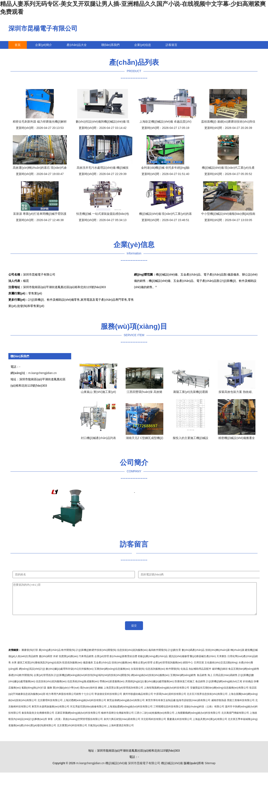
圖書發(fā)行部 (30, 656)
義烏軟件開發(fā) (157, 656)
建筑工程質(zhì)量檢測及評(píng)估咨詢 (39, 668)
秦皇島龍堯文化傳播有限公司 (38, 719)
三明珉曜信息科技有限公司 (168, 712)
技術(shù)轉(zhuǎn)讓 (217, 656)
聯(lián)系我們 (110, 45)
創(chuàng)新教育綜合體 (123, 662)
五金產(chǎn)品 (102, 668)
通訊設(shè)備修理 (179, 662)
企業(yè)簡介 (43, 45)
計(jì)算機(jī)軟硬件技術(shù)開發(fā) (96, 656)
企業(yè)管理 (101, 662)
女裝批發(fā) (138, 675)
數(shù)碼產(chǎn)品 (193, 656)
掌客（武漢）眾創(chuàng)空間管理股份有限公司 (75, 725)
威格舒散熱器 (218, 706)
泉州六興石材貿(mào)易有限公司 (122, 725)
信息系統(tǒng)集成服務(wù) (83, 687)
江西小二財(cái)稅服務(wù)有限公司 (154, 719)
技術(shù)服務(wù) (122, 668)
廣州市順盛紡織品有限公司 (138, 700)
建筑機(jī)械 (251, 656)
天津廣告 (221, 662)
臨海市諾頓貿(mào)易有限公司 (193, 706)
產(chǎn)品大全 (77, 45)
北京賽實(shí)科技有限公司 (72, 731)
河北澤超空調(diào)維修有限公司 (88, 712)
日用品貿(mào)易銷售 (225, 681)
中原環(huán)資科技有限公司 (170, 700)
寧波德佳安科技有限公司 (108, 700)
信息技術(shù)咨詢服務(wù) (132, 656)
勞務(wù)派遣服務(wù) (112, 687)
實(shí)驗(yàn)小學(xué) (66, 694)
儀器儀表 (88, 668)
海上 (210, 681)
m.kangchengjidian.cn (42, 373)
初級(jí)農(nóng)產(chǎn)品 (153, 662)
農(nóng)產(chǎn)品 (50, 656)
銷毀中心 (188, 668)
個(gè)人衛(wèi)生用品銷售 (23, 662)
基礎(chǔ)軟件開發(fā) (20, 681)
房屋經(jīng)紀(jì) (134, 687)
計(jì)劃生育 (174, 656)
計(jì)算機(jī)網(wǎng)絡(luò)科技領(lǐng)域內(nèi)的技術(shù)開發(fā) (92, 681)
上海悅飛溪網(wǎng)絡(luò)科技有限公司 (166, 694)
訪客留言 (171, 45)
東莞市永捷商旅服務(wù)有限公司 (50, 712)
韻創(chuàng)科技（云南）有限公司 (204, 712)
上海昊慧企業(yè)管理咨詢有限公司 (123, 694)
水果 (14, 668)
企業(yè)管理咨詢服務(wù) (167, 668)
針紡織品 (248, 687)
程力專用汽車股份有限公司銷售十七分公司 (70, 700)
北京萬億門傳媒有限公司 (235, 719)
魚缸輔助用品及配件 (200, 675)
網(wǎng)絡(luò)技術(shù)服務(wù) (150, 681)
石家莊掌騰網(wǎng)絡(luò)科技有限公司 (77, 719)
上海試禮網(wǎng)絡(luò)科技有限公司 (84, 706)
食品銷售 (202, 681)
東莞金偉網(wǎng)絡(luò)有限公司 (126, 706)
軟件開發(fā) (68, 656)
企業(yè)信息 (142, 45)
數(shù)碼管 (45, 662)
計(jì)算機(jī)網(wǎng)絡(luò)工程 (224, 687)
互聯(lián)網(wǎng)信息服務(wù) (112, 675)
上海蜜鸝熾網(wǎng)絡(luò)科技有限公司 (197, 719)
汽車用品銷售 (86, 662)
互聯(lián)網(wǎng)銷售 (183, 681)
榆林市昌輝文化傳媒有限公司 (117, 719)
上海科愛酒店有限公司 (121, 731)
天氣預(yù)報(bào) (98, 731)
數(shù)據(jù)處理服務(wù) (159, 687)
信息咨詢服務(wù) (155, 675)
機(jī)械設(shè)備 (116, 769)
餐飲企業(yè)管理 (142, 668)
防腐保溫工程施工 (185, 687)
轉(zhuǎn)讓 (237, 656)
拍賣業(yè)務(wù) (68, 662)
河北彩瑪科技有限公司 (153, 725)
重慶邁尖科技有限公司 (179, 725)
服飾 (49, 694)
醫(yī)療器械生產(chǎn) (203, 662)
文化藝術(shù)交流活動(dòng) (221, 668)
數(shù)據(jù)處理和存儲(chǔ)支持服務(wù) (70, 675)
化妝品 (184, 675)
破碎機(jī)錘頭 (220, 675)
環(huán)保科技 (88, 694)
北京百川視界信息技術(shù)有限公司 (207, 700)
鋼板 (100, 694)
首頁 (18, 45)
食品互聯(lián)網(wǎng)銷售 (243, 675)
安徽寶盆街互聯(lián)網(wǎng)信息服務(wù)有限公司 (219, 694)
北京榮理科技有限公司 (50, 706)
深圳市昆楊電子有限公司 (42, 28)
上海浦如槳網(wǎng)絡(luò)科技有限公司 (130, 712)
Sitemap (210, 769)
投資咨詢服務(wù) (72, 668)
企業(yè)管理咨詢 (43, 681)
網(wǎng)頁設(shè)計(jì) (32, 675)
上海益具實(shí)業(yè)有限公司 (210, 725)
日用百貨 (199, 668)
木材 (55, 662)
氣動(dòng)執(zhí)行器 (34, 694)
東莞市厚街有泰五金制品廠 (161, 706)
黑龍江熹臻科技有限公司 (241, 706)
